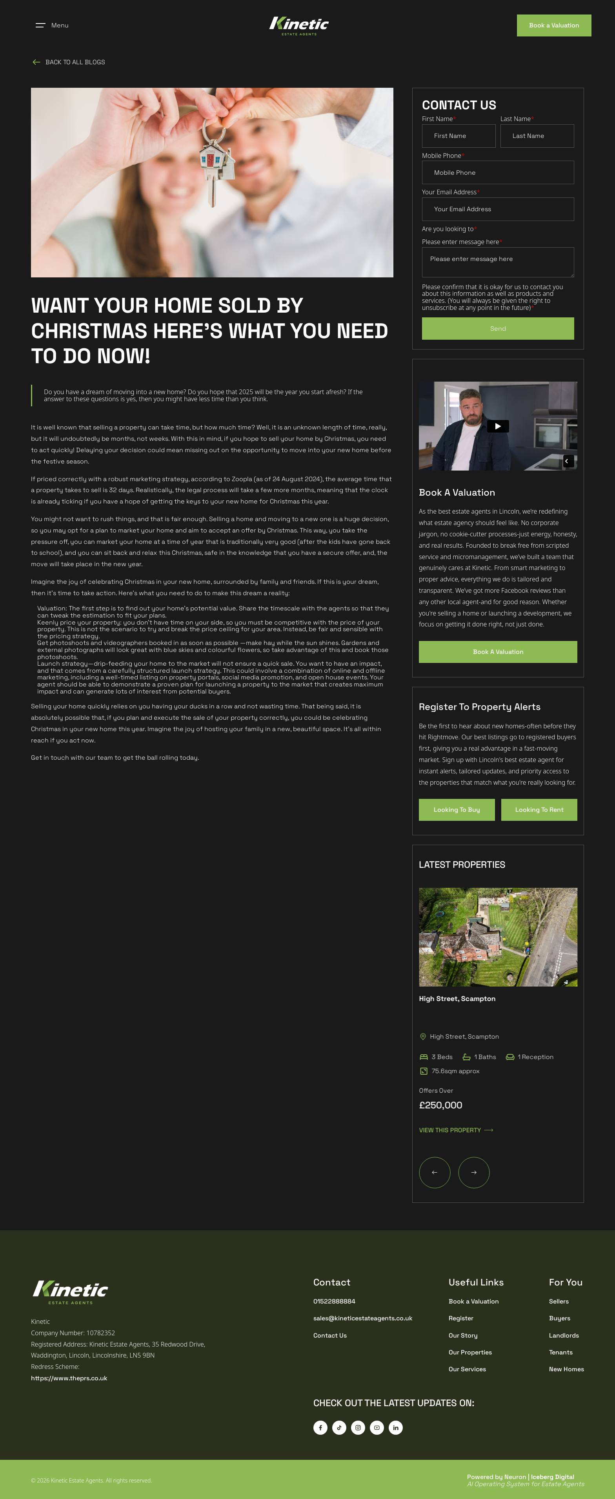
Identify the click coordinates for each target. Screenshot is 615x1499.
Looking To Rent (539, 810)
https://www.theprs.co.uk (69, 1378)
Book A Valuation (498, 652)
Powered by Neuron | (525, 1480)
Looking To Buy (457, 810)
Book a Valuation (554, 25)
